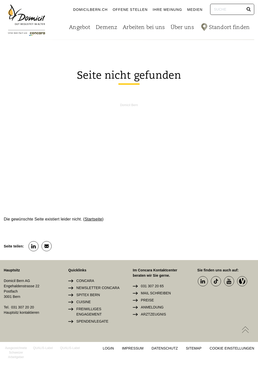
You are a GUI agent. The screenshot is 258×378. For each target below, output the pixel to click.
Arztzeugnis (153, 314)
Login (108, 348)
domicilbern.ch (90, 10)
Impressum (133, 348)
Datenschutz (165, 348)
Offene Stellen (130, 10)
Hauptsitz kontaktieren (21, 312)
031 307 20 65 (152, 286)
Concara (85, 281)
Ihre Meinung (167, 10)
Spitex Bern (88, 295)
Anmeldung (152, 307)
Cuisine (83, 302)
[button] (248, 9)
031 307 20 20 (22, 307)
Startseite (93, 219)
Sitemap (194, 348)
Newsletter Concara (97, 288)
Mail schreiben (156, 293)
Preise (147, 300)
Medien (195, 10)
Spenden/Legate (92, 321)
